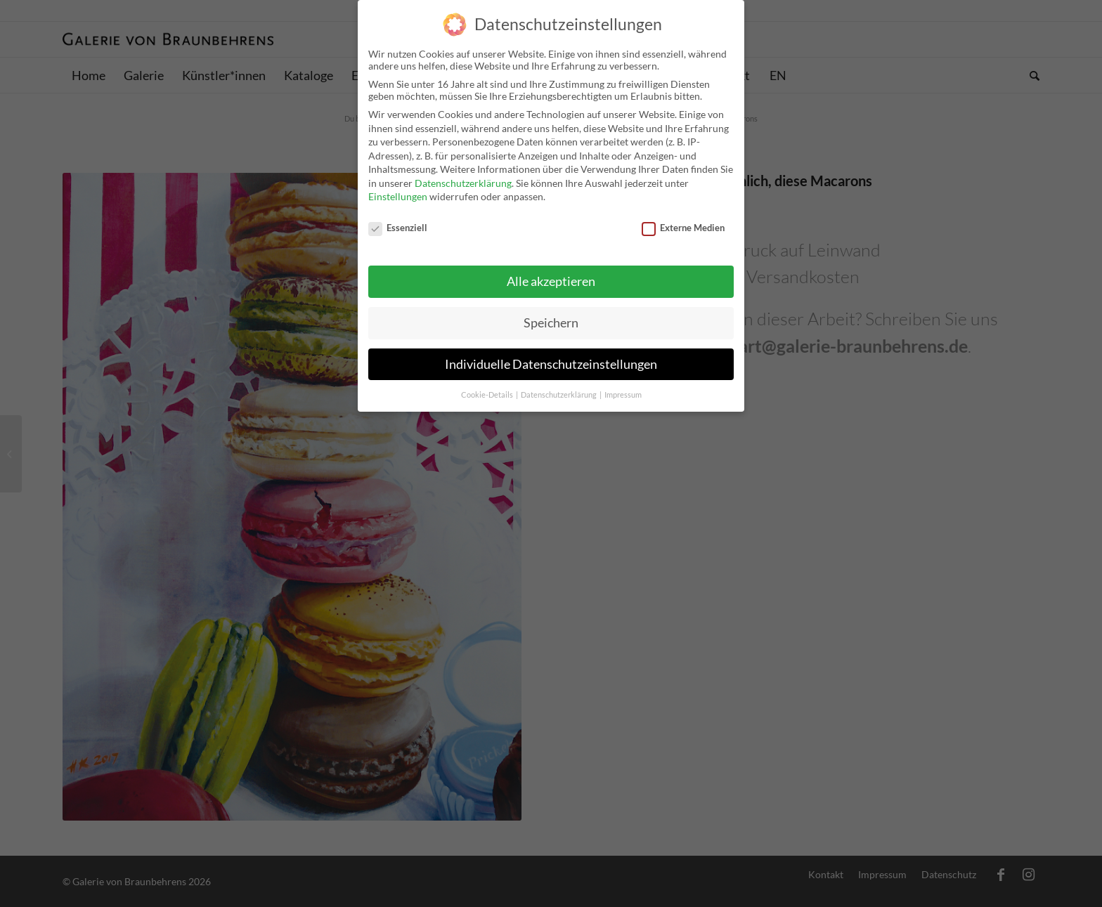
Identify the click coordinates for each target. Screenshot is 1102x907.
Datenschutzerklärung (463, 175)
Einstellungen (397, 189)
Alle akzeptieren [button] (551, 273)
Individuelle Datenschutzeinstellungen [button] (551, 355)
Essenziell (397, 219)
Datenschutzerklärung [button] (559, 386)
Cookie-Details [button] (487, 386)
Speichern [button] (551, 314)
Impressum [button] (623, 386)
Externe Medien (683, 219)
